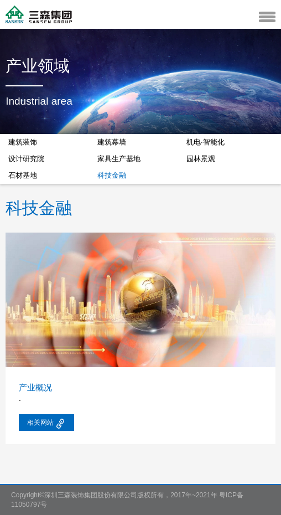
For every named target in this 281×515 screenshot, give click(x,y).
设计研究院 (26, 158)
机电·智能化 (205, 142)
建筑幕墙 (111, 142)
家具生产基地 (118, 158)
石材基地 (22, 175)
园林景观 (200, 158)
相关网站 (46, 424)
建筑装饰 (22, 142)
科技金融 (111, 175)
